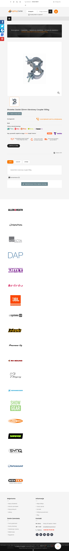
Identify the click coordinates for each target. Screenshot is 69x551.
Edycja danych (12, 509)
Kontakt (39, 509)
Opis (10, 162)
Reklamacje (11, 532)
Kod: (8, 123)
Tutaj (17, 139)
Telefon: (39, 530)
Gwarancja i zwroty (13, 529)
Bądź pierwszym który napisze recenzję (34, 184)
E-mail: (38, 527)
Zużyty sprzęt (40, 506)
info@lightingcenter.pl (49, 527)
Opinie (26, 162)
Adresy (10, 512)
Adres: (38, 523)
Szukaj (50, 11)
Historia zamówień (13, 506)
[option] (15, 101)
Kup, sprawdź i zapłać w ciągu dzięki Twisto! (21, 133)
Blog (38, 515)
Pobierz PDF (57, 153)
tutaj (49, 548)
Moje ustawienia (12, 503)
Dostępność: (11, 119)
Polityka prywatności (42, 512)
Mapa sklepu (40, 503)
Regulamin (11, 535)
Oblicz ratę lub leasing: (14, 126)
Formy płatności (12, 523)
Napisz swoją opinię (14, 113)
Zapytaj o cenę (13, 145)
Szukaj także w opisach (35, 14)
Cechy (18, 162)
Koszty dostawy (12, 526)
